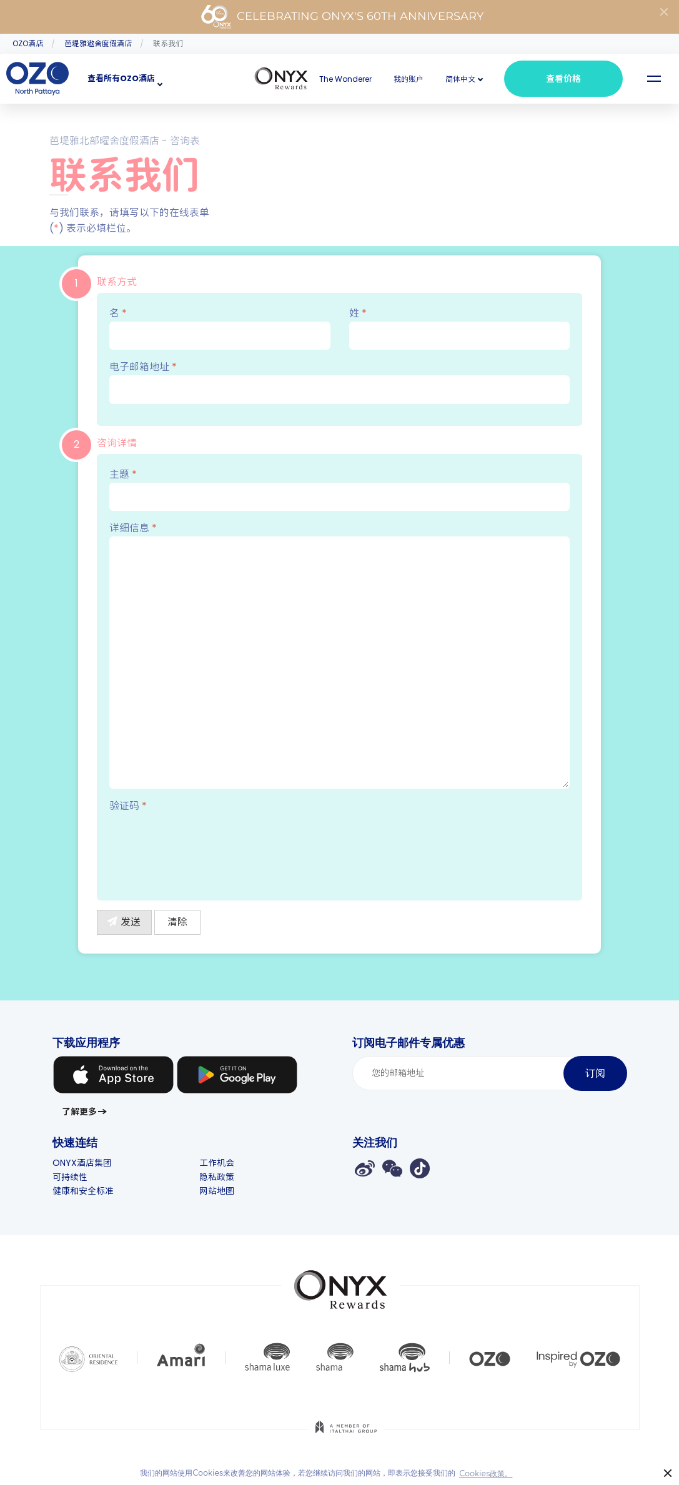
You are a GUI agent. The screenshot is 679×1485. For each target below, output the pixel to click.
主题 (339, 489)
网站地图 (216, 1191)
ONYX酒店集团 (82, 1163)
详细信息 (339, 655)
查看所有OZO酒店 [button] (121, 78)
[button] (460, 79)
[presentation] (204, 848)
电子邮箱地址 (339, 381)
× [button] (668, 1473)
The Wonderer (345, 79)
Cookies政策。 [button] (485, 1473)
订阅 (595, 1073)
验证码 (128, 806)
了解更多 (79, 1111)
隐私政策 (216, 1177)
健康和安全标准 (83, 1191)
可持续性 (69, 1177)
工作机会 (216, 1163)
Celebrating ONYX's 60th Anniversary (342, 16)
